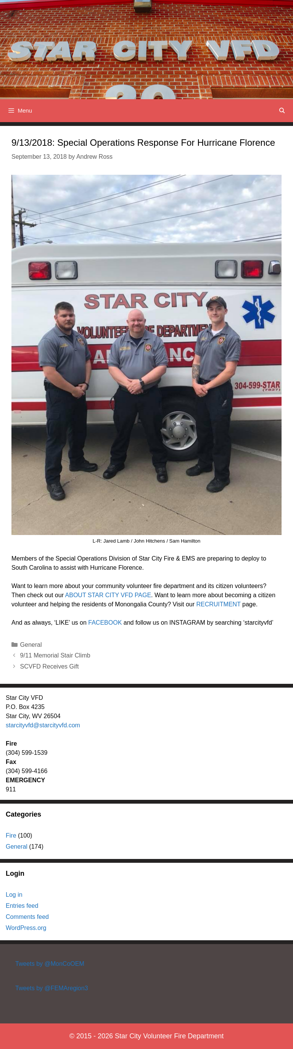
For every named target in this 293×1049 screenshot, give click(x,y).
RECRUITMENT (218, 604)
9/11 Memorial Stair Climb (55, 655)
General (31, 644)
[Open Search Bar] (282, 110)
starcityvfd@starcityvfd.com (43, 725)
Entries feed (22, 905)
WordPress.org (26, 928)
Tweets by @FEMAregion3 (51, 988)
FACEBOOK (105, 622)
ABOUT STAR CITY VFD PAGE (108, 595)
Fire (11, 835)
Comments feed (27, 917)
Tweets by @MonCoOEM (49, 963)
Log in (14, 894)
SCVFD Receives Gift (49, 666)
